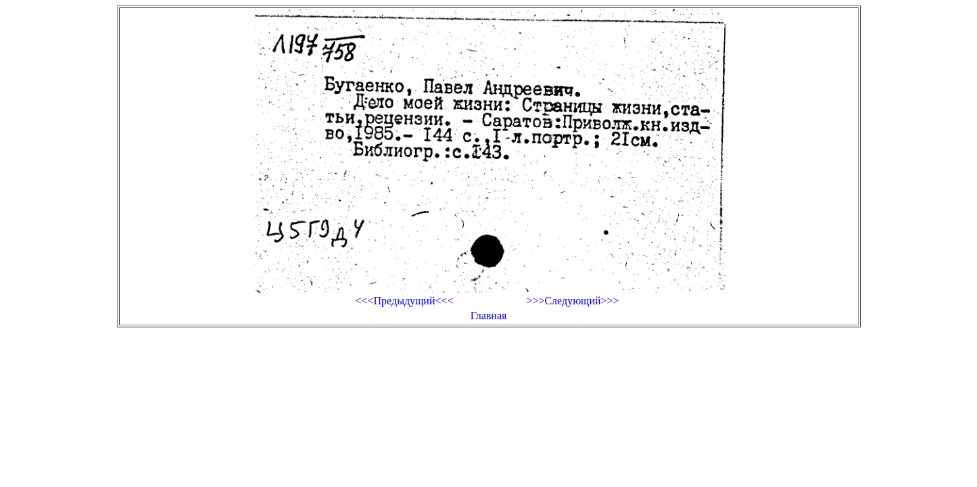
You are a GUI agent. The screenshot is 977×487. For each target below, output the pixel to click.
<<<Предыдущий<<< (404, 300)
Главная (489, 315)
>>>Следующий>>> (572, 300)
